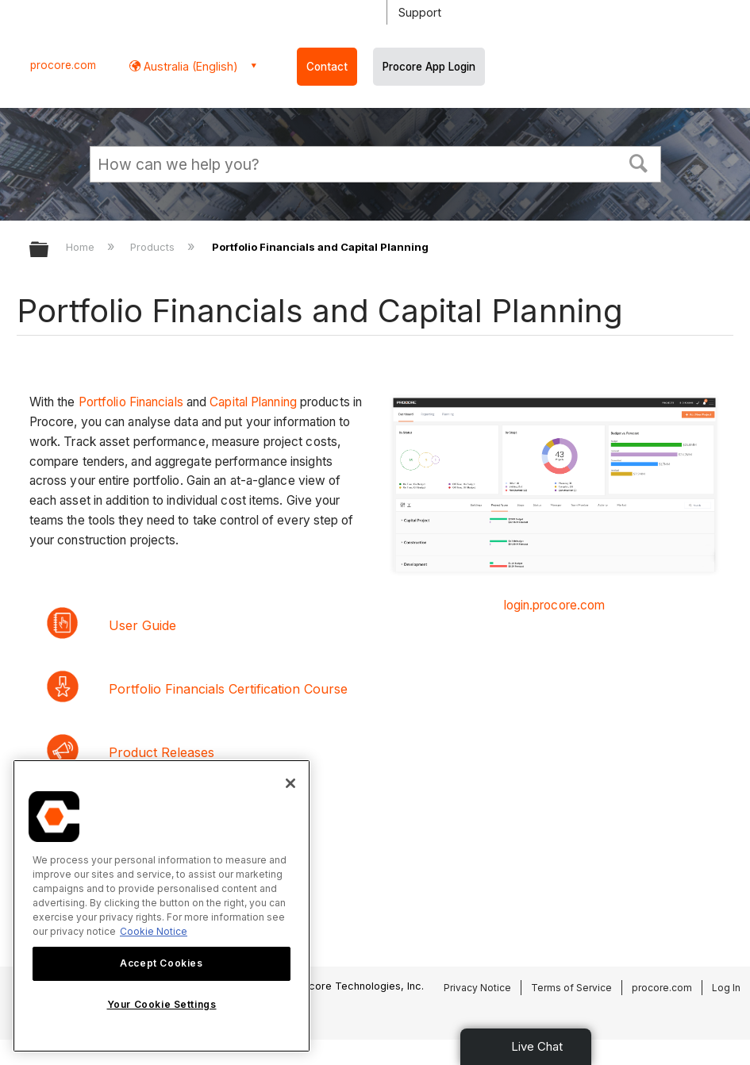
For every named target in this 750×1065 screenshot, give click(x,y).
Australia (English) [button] (189, 66)
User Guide (142, 625)
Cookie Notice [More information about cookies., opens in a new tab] (153, 931)
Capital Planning (253, 401)
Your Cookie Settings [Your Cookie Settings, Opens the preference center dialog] (162, 1004)
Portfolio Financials (131, 401)
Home (82, 246)
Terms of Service (571, 988)
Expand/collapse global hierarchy (49, 250)
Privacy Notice (477, 988)
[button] (638, 162)
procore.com (63, 65)
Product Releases (161, 752)
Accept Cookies (161, 963)
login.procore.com (555, 605)
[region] (161, 905)
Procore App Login (429, 66)
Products (154, 246)
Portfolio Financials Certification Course (228, 689)
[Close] (290, 783)
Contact (327, 66)
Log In (726, 988)
